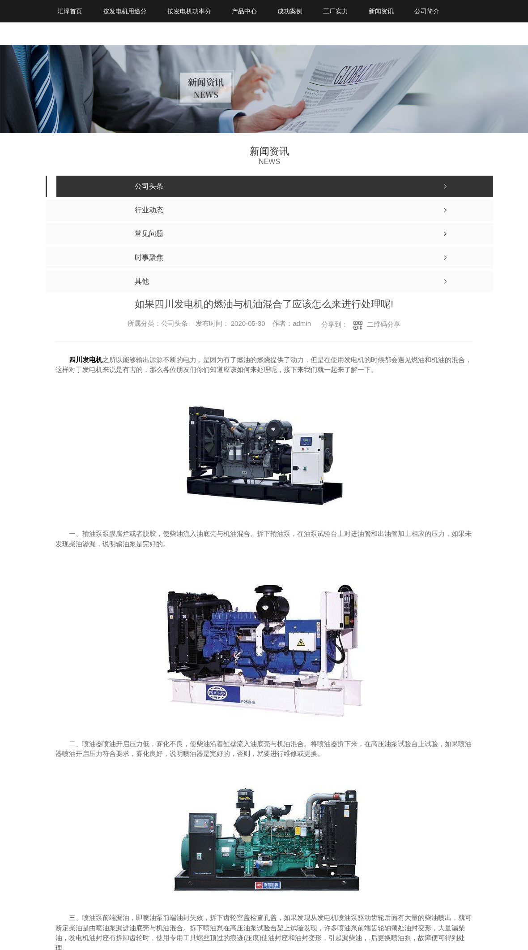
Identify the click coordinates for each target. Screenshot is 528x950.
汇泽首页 (69, 11)
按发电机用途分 (125, 11)
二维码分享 (383, 324)
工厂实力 (335, 11)
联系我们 (69, 33)
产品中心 (244, 11)
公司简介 (426, 11)
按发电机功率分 (189, 11)
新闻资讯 (381, 11)
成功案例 (289, 11)
